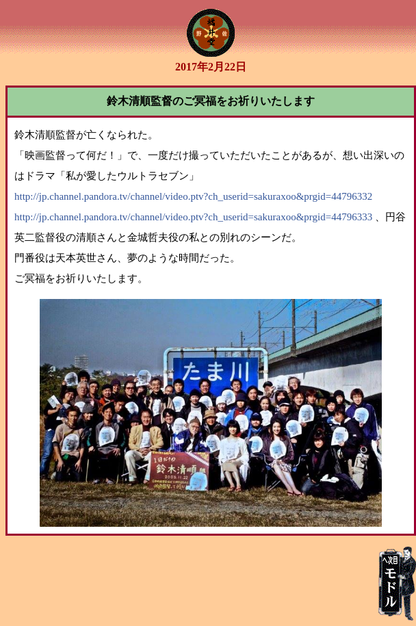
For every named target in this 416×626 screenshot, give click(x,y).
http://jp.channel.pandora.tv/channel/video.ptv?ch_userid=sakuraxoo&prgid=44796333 (193, 216)
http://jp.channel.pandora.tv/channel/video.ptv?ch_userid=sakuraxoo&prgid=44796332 (193, 196)
